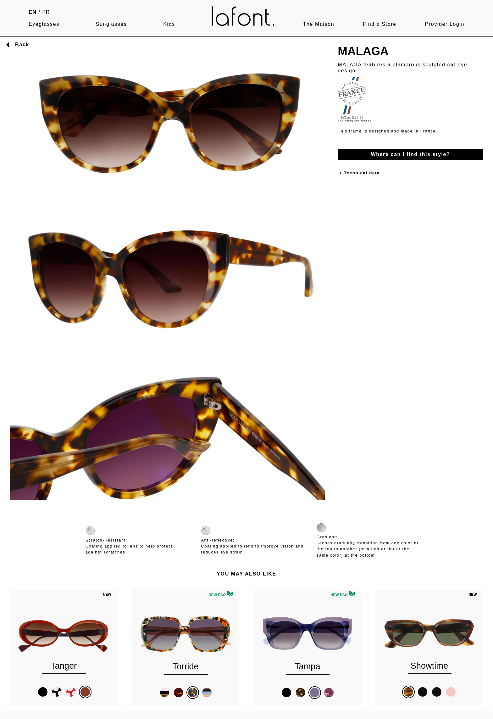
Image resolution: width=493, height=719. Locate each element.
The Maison (319, 24)
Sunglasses (111, 24)
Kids (169, 24)
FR (46, 12)
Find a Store (379, 24)
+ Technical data (359, 173)
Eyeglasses (44, 24)
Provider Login (444, 24)
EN (32, 12)
